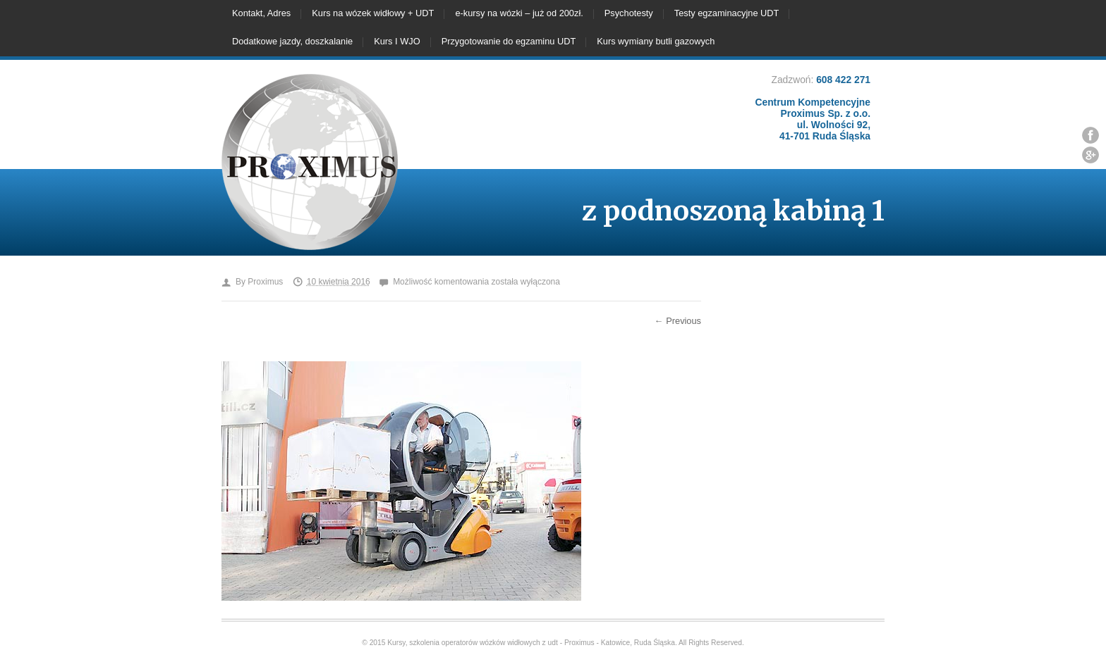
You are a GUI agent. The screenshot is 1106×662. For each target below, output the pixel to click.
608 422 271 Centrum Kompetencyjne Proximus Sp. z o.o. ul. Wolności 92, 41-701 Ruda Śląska (812, 108)
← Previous (678, 321)
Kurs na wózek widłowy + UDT (373, 13)
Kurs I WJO (397, 41)
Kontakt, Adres (261, 13)
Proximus (265, 282)
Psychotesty (628, 13)
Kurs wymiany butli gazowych (656, 41)
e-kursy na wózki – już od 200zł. (519, 13)
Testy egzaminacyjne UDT (726, 13)
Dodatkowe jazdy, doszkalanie (292, 41)
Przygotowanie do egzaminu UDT (509, 41)
